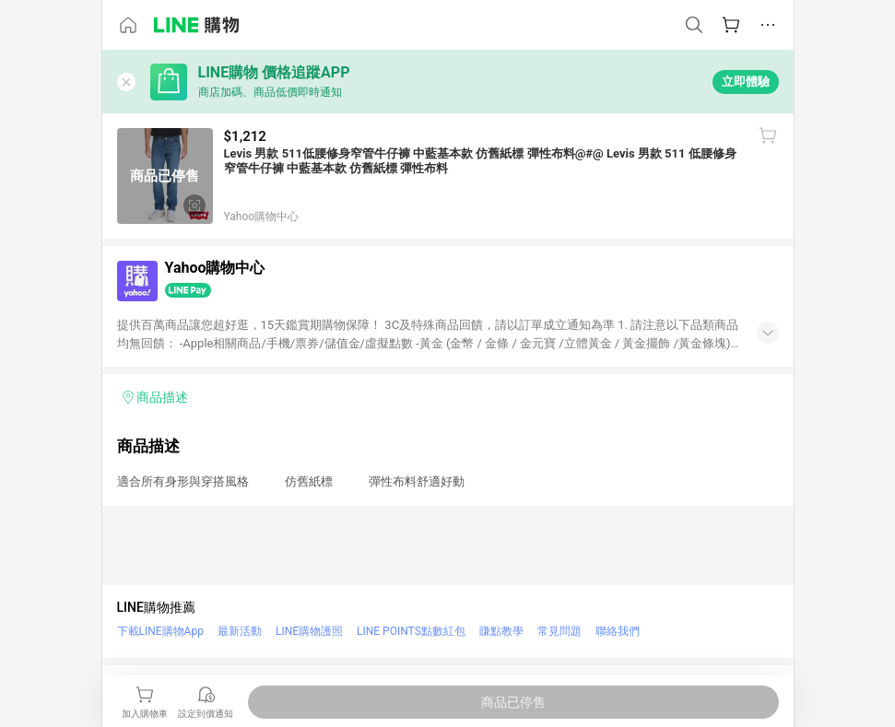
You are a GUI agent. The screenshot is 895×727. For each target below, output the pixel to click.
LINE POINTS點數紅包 (411, 631)
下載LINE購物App (160, 631)
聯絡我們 (617, 631)
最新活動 (240, 631)
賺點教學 (501, 631)
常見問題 (559, 631)
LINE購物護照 (309, 631)
